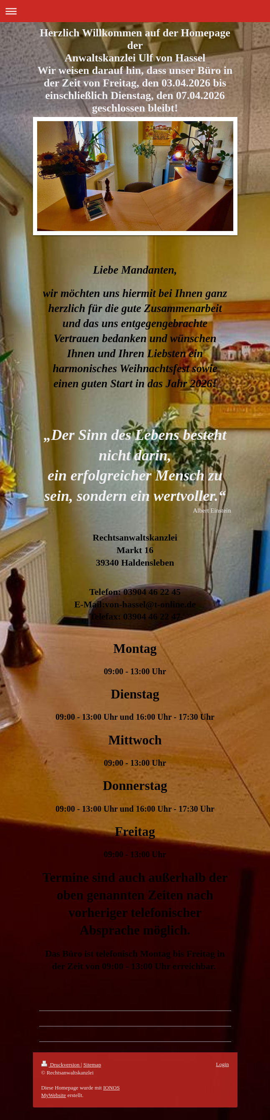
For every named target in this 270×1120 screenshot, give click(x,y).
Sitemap (92, 1065)
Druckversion (61, 1065)
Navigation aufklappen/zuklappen (135, 11)
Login (222, 1064)
